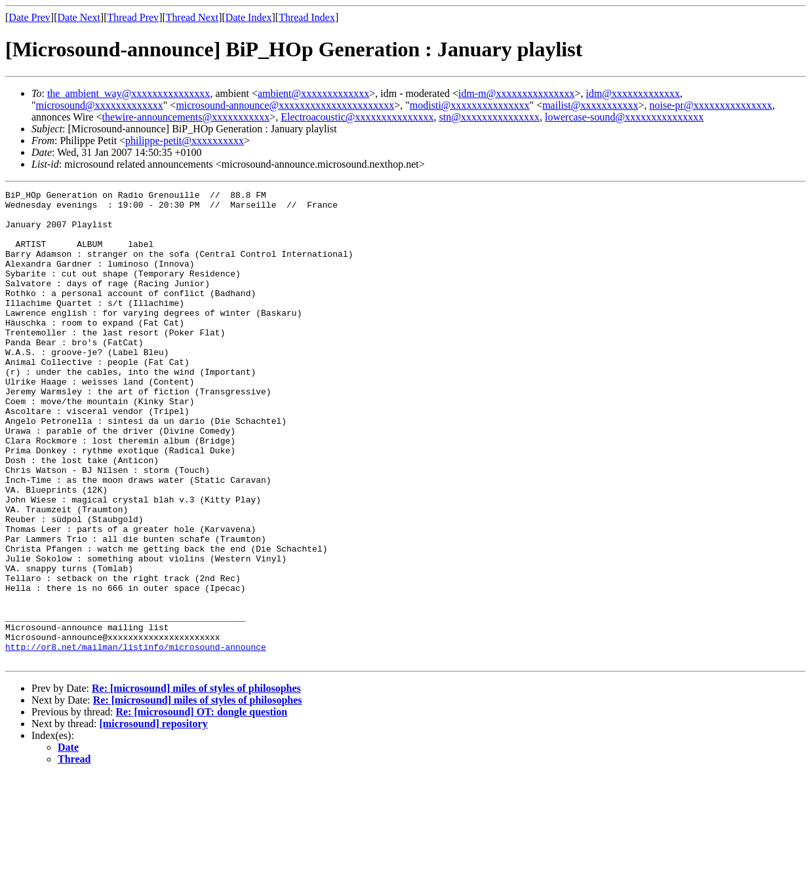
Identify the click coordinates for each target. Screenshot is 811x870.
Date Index (249, 17)
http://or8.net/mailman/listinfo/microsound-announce (135, 739)
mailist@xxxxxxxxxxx (590, 105)
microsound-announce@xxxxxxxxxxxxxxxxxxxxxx (285, 105)
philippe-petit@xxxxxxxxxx (184, 140)
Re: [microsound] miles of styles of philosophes (196, 782)
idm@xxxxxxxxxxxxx (632, 93)
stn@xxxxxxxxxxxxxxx (489, 117)
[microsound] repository (154, 817)
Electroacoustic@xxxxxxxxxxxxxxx (357, 117)
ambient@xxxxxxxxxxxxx (313, 93)
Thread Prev (133, 17)
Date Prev (29, 17)
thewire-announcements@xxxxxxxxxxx (186, 117)
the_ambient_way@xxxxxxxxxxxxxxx (128, 93)
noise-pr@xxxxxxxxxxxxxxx (711, 105)
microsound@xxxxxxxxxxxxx (99, 105)
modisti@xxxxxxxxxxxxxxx (470, 105)
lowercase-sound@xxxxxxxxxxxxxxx (624, 117)
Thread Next (192, 17)
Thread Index (307, 17)
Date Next (79, 17)
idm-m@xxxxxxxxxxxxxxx (516, 93)
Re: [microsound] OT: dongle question (201, 806)
